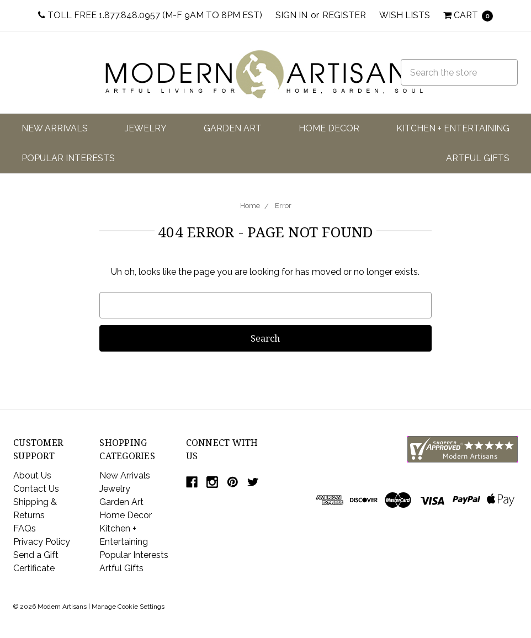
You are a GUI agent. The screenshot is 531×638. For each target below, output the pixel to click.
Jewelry (146, 128)
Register (344, 15)
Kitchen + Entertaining (452, 128)
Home (250, 205)
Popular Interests (68, 158)
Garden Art (233, 128)
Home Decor (329, 128)
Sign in (291, 15)
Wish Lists (404, 15)
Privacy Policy (41, 541)
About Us (32, 475)
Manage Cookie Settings (128, 606)
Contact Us (36, 488)
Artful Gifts (477, 158)
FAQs (24, 528)
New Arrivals (55, 128)
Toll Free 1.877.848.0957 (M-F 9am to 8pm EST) (150, 15)
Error (283, 205)
